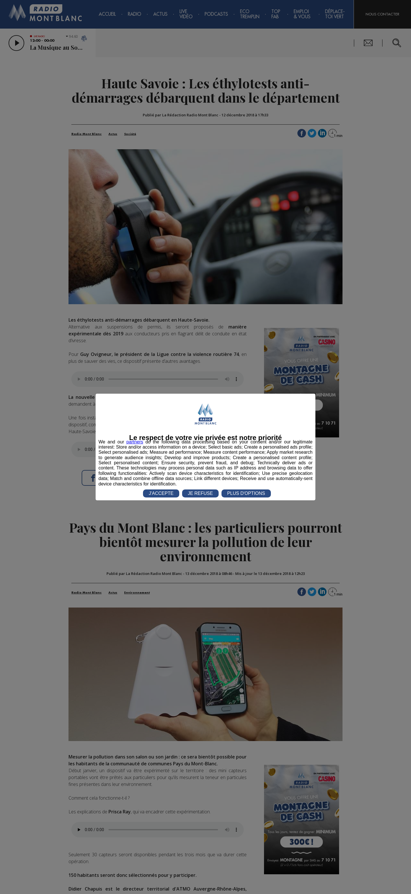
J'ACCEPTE (161, 493)
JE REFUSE (200, 493)
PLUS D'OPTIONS (246, 493)
